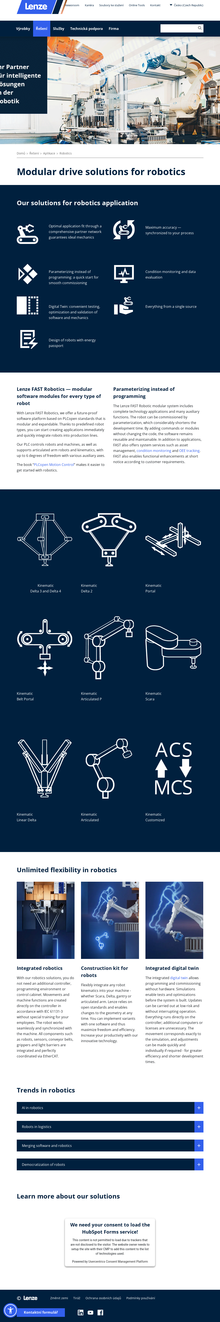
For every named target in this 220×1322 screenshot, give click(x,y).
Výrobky (23, 28)
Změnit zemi (59, 1298)
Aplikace (49, 153)
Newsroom (72, 5)
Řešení (41, 28)
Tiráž (76, 1298)
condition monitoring (154, 450)
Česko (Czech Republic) (186, 5)
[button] (10, 1310)
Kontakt (155, 5)
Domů (21, 153)
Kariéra (89, 5)
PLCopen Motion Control (54, 464)
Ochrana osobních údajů (103, 1298)
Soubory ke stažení (111, 5)
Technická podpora (86, 28)
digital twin (179, 977)
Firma (114, 28)
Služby (58, 28)
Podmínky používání (140, 1298)
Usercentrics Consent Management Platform (118, 1261)
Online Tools (137, 5)
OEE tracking (189, 450)
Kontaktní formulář (41, 1312)
